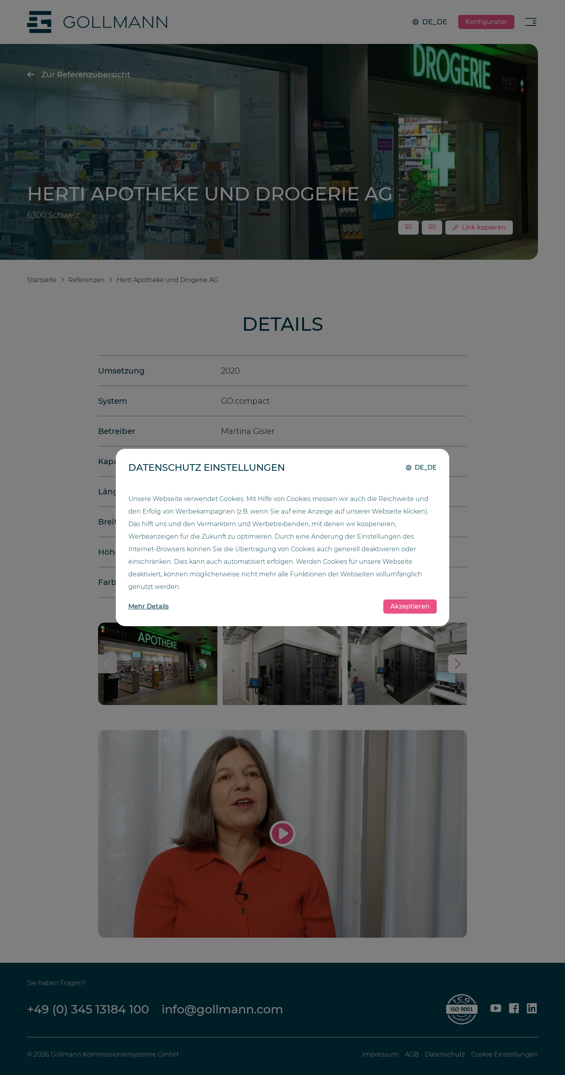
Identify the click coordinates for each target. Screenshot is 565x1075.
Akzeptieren (410, 606)
